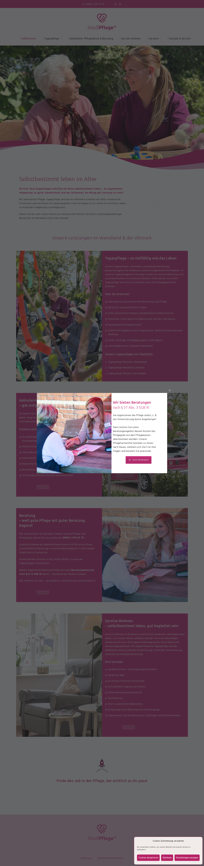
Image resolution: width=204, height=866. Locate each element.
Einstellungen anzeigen (187, 857)
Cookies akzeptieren (148, 857)
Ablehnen (167, 857)
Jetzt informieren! (138, 460)
